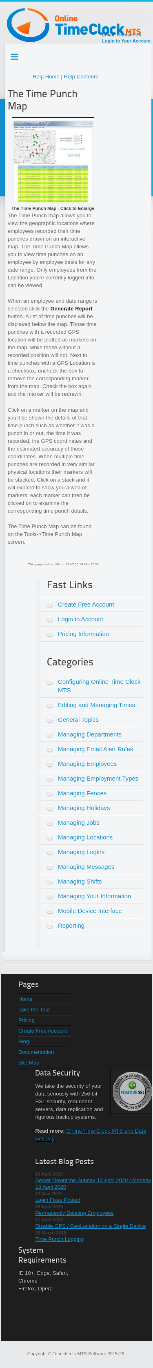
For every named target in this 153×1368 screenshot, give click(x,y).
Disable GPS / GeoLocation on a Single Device (90, 1226)
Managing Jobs (79, 822)
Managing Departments (90, 734)
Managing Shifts (80, 881)
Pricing (26, 1020)
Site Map (28, 1063)
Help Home (46, 77)
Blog (23, 1041)
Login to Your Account (126, 40)
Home (25, 999)
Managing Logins (81, 851)
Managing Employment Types (98, 778)
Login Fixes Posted (57, 1200)
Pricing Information (83, 633)
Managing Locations (85, 837)
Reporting (71, 925)
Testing (15, 55)
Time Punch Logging (59, 1239)
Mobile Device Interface (90, 910)
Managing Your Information (94, 896)
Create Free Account (86, 604)
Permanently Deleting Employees (74, 1213)
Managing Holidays (84, 807)
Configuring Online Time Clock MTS (99, 686)
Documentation (36, 1052)
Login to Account (80, 619)
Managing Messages (86, 866)
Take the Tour (34, 1009)
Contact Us (129, 34)
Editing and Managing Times (96, 704)
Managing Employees (87, 763)
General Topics (78, 719)
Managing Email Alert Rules (95, 748)
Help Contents (81, 77)
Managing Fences (82, 793)
